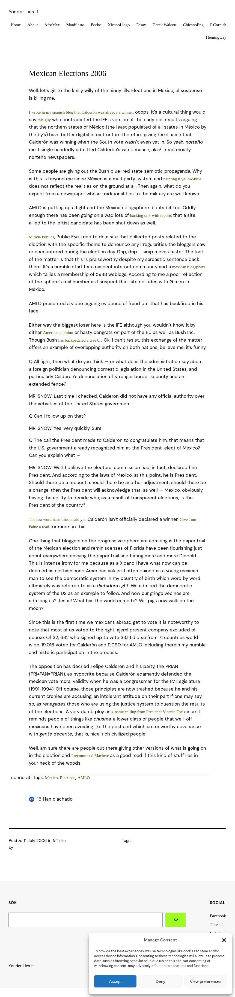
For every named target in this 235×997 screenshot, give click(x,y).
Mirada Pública (41, 237)
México (51, 777)
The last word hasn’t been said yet (57, 519)
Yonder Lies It (23, 12)
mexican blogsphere (189, 267)
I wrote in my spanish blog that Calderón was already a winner (81, 112)
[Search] (175, 920)
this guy (44, 119)
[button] (224, 940)
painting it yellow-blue (182, 179)
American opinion (58, 332)
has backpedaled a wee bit (80, 340)
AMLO (84, 777)
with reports (162, 215)
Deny (160, 981)
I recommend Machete (90, 755)
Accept (115, 981)
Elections (68, 777)
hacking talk (140, 215)
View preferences (206, 981)
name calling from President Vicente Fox (149, 711)
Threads (216, 924)
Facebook (218, 915)
